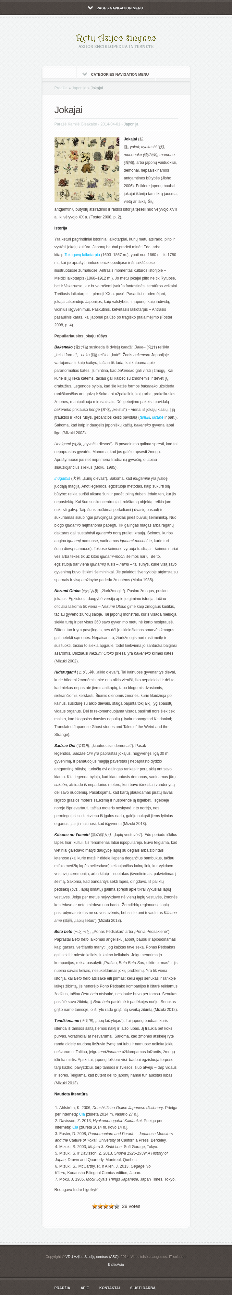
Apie (84, 1288)
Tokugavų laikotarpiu (82, 255)
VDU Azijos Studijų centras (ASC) (92, 1257)
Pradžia (61, 88)
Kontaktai (109, 1288)
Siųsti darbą (142, 1288)
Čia (82, 1114)
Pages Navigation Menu (115, 8)
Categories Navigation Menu (115, 74)
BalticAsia (116, 1264)
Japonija (79, 88)
